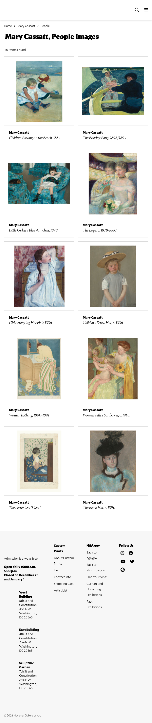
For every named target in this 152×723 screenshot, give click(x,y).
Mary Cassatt (26, 26)
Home (8, 26)
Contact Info (62, 577)
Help (57, 570)
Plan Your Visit (96, 577)
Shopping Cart (63, 583)
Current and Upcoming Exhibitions (94, 589)
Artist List (60, 590)
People (45, 26)
